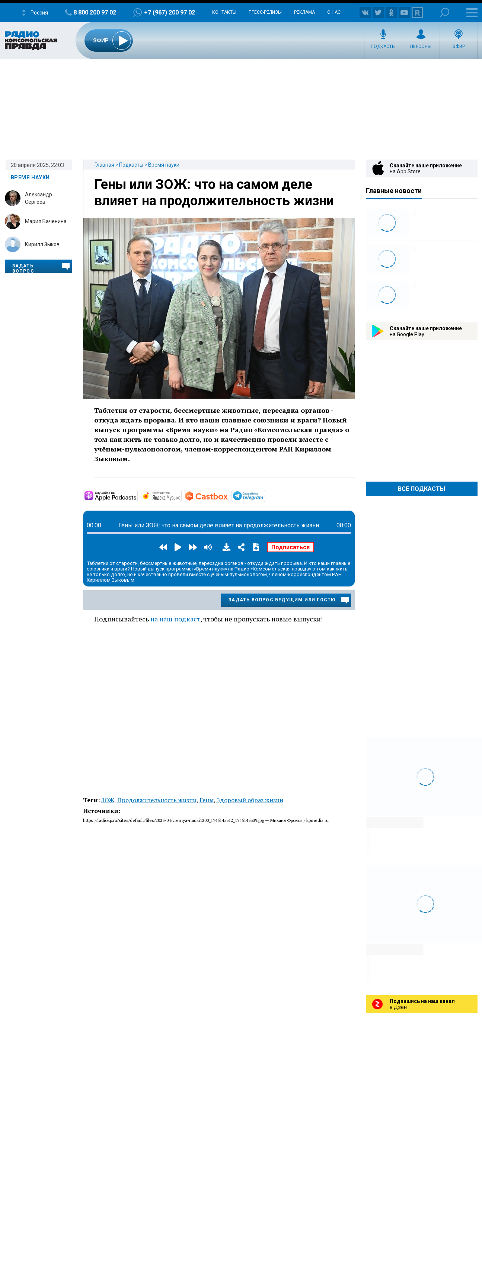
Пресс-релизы (265, 12)
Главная (104, 165)
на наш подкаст (175, 618)
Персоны (420, 46)
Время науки (163, 165)
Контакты (224, 12)
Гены (206, 800)
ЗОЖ (107, 800)
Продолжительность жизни (157, 800)
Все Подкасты (421, 488)
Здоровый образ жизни (250, 800)
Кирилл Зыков (42, 244)
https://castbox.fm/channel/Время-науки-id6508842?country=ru (228, 495)
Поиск (444, 12)
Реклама (304, 12)
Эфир (458, 46)
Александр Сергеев (38, 198)
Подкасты (383, 46)
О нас (334, 12)
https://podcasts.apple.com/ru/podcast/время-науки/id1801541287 (137, 495)
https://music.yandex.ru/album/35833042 (181, 495)
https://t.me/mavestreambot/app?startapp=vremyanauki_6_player (264, 495)
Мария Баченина (46, 221)
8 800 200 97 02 (94, 12)
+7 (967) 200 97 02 (169, 12)
